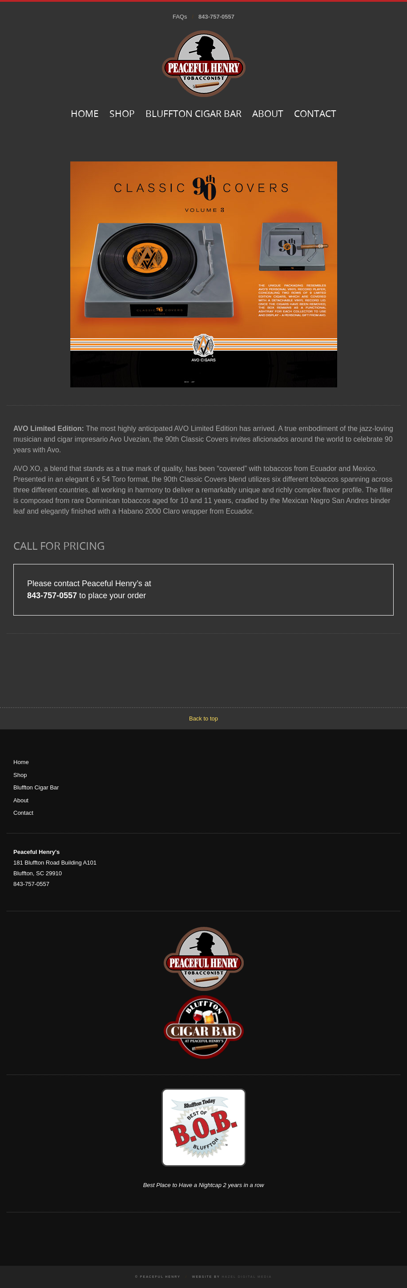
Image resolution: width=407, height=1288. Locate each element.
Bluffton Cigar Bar (193, 114)
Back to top (203, 718)
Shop (122, 114)
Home (85, 114)
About (267, 114)
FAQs (180, 16)
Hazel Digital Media (247, 1276)
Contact (315, 114)
